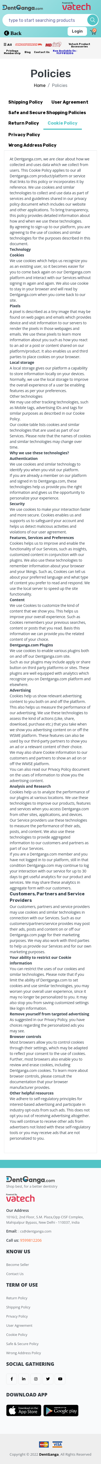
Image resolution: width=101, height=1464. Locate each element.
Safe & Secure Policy (22, 1343)
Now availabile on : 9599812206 (65, 52)
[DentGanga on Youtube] (60, 1379)
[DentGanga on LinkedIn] (23, 1379)
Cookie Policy (16, 1334)
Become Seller (17, 1264)
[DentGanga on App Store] (24, 1410)
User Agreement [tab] (69, 102)
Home (40, 85)
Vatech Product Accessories (79, 45)
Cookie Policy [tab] (63, 123)
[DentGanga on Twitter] (48, 1379)
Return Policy (16, 1298)
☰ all (8, 45)
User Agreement (19, 1325)
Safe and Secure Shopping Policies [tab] (47, 112)
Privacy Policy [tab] (24, 134)
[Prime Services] (28, 44)
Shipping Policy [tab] (25, 102)
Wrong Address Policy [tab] (32, 145)
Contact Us (42, 52)
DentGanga (49, 1454)
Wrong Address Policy (23, 1352)
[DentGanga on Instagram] (35, 1379)
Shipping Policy (18, 1307)
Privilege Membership (12, 52)
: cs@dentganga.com (34, 1231)
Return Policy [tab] (23, 123)
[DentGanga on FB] (11, 1379)
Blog (28, 52)
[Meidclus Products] (53, 44)
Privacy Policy (17, 1316)
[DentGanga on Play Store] (60, 1410)
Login (77, 31)
